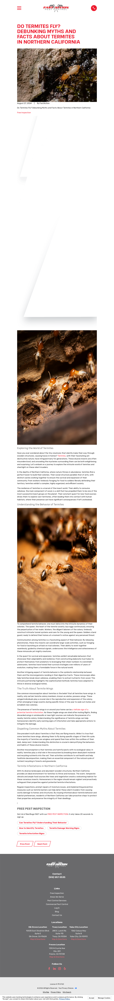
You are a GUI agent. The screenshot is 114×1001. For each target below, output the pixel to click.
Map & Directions (37, 939)
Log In (57, 908)
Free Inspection (24, 112)
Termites (62, 456)
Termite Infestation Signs (31, 833)
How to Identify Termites (31, 828)
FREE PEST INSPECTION (58, 814)
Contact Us (57, 915)
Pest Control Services (56, 900)
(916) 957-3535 (57, 877)
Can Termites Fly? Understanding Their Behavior (43, 822)
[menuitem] (46, 992)
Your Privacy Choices (67, 988)
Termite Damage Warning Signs (64, 828)
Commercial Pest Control (57, 904)
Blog (57, 911)
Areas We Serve (57, 897)
